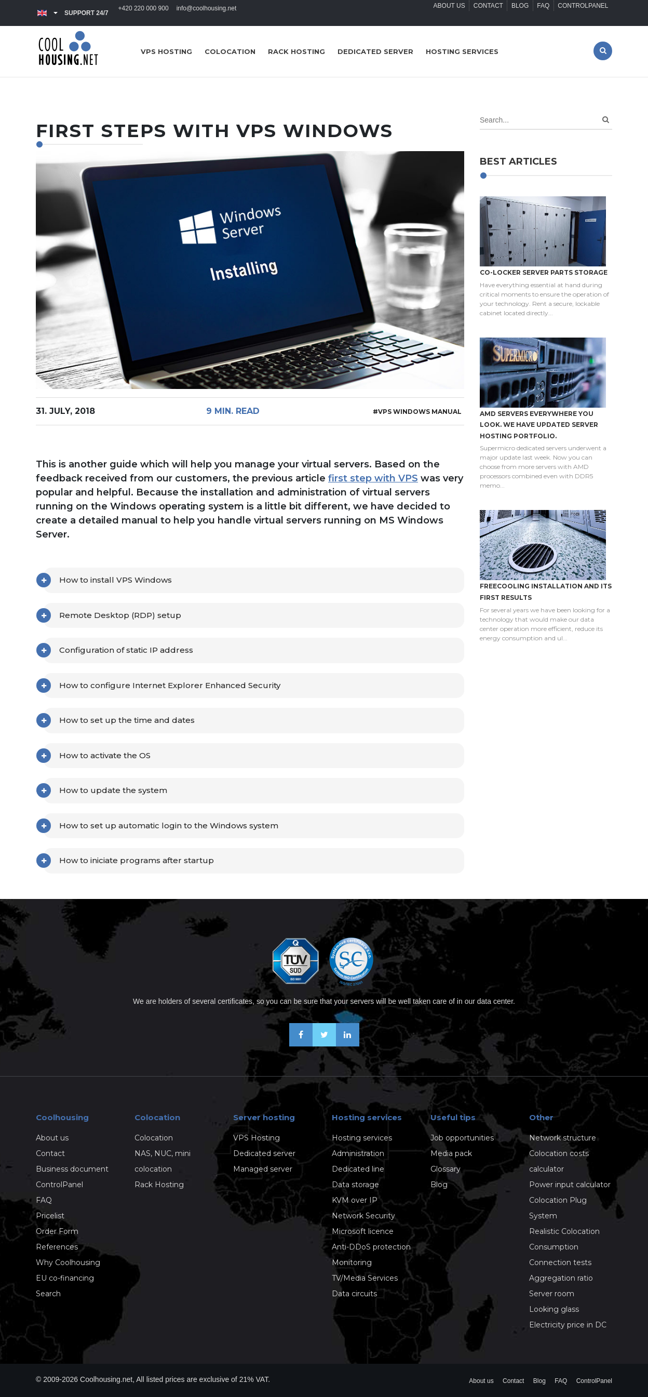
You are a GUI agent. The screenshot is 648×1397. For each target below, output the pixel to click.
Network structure (562, 1138)
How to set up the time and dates (127, 720)
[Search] (605, 120)
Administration (358, 1153)
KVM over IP (354, 1200)
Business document (72, 1169)
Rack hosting (296, 51)
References (57, 1247)
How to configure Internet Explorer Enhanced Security (169, 685)
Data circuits (354, 1293)
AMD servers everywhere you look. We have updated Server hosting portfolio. (539, 425)
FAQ (539, 13)
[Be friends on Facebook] (301, 1044)
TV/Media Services (365, 1278)
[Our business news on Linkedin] (347, 1044)
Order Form (57, 1231)
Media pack (451, 1153)
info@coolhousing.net (210, 13)
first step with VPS (373, 478)
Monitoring (352, 1262)
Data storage (355, 1184)
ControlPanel (582, 13)
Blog (513, 13)
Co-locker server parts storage (544, 272)
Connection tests (560, 1262)
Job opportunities (462, 1138)
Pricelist (50, 1215)
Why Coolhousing (68, 1262)
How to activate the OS (105, 755)
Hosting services (462, 51)
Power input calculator (570, 1184)
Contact (479, 13)
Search (48, 1293)
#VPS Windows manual (417, 411)
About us (437, 13)
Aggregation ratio (561, 1278)
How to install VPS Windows (115, 580)
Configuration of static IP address (126, 650)
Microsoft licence (363, 1231)
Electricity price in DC (567, 1324)
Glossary (445, 1169)
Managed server (262, 1169)
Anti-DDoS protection (371, 1247)
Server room (551, 1293)
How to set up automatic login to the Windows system (168, 825)
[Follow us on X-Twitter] (324, 1044)
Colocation (230, 51)
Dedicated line (358, 1169)
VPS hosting (166, 51)
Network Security (363, 1215)
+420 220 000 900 (144, 13)
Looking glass (554, 1309)
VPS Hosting (256, 1138)
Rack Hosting (159, 1184)
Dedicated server (375, 51)
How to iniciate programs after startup (136, 860)
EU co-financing (65, 1278)
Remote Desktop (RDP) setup (120, 615)
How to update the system (113, 790)
